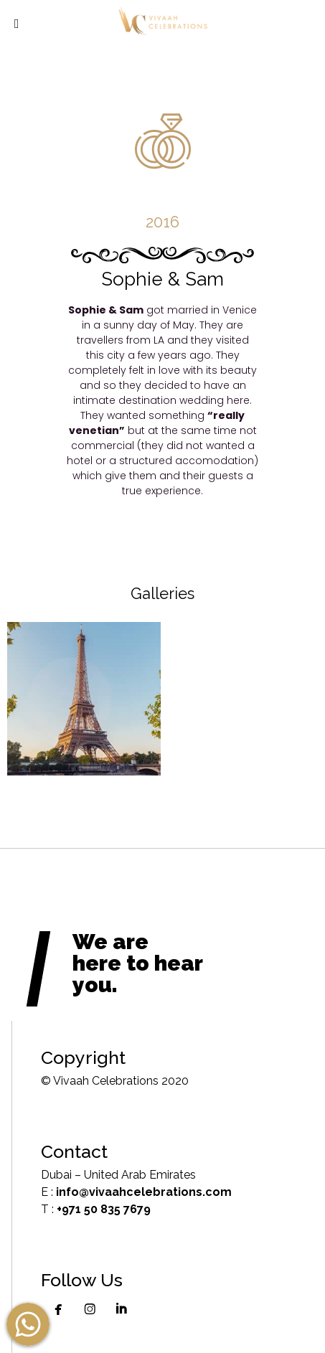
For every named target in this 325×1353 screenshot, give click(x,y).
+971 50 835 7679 (104, 1209)
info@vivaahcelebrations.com (144, 1192)
